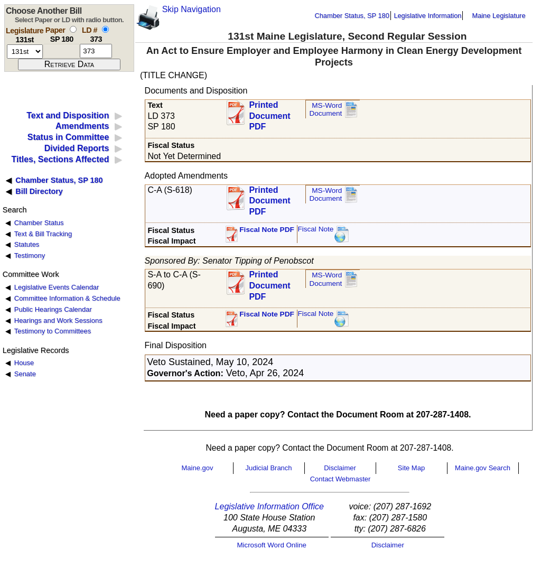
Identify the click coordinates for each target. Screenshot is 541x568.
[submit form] (69, 64)
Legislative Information (427, 16)
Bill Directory (39, 191)
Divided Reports (76, 148)
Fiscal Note (315, 229)
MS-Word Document (325, 109)
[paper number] (61, 51)
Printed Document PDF (269, 112)
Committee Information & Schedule (67, 298)
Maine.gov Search (482, 468)
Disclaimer (340, 468)
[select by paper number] (73, 29)
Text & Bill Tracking (43, 234)
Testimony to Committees (52, 331)
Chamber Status (39, 223)
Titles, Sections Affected (60, 159)
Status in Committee (68, 137)
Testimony (29, 255)
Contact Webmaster (340, 479)
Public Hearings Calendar (53, 309)
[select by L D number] (105, 29)
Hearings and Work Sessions (58, 320)
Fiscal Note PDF (266, 230)
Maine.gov (197, 468)
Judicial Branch (268, 468)
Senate (25, 374)
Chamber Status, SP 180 (352, 16)
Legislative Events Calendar (56, 287)
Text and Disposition (67, 115)
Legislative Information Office (269, 506)
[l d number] (96, 51)
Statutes (27, 244)
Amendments (82, 126)
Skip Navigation (191, 9)
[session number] (25, 51)
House (24, 363)
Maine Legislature (498, 16)
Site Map (411, 468)
